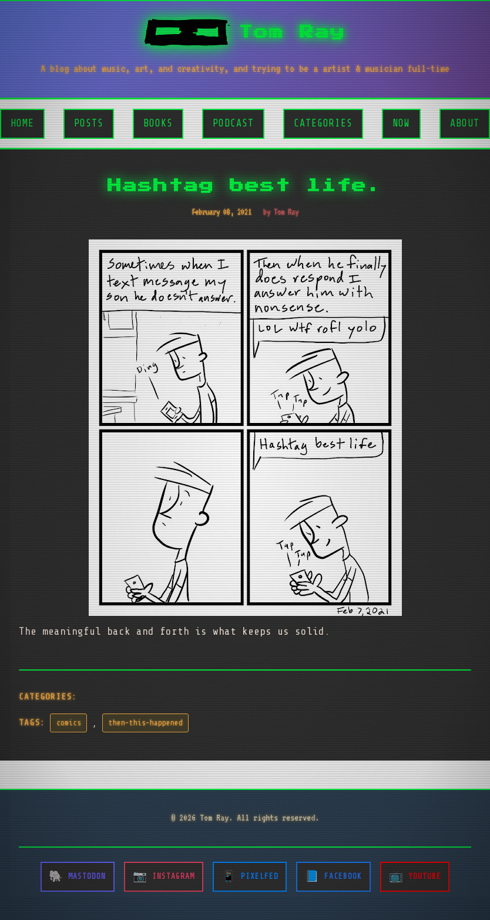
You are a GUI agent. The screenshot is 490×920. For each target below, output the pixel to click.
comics (68, 723)
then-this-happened (146, 723)
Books (158, 123)
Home (22, 123)
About (464, 123)
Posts (88, 123)
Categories (323, 123)
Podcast (233, 123)
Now (401, 123)
